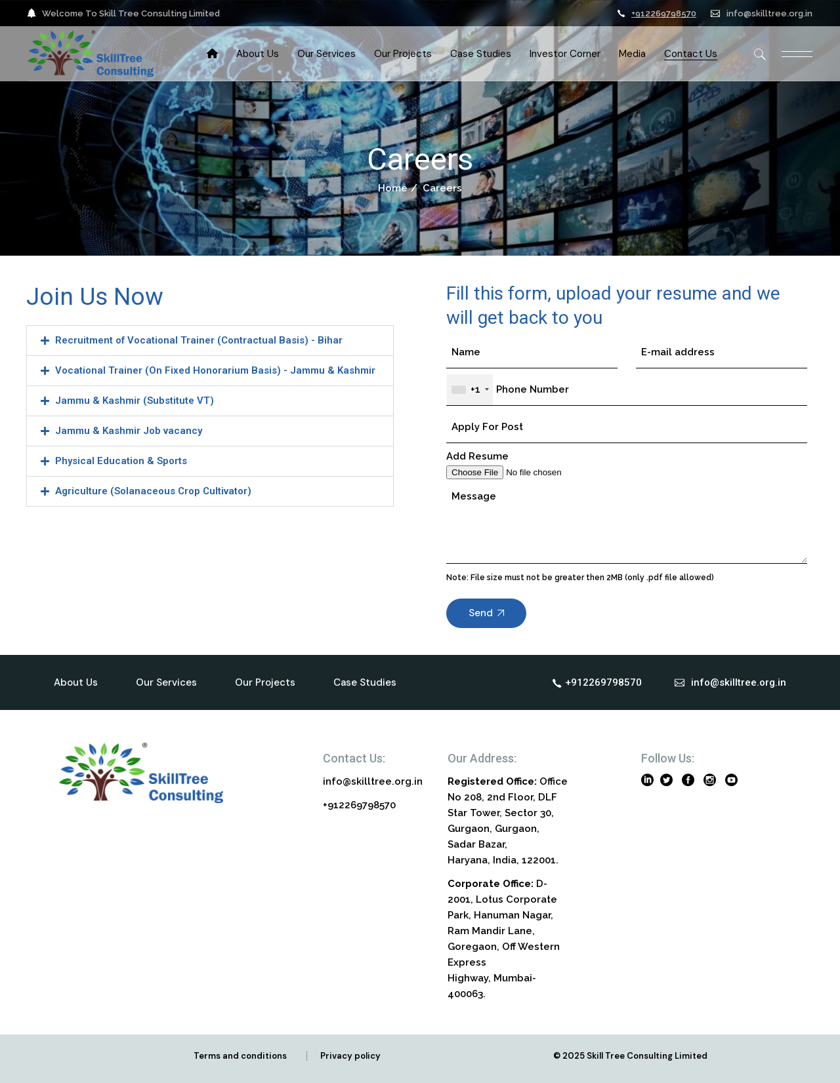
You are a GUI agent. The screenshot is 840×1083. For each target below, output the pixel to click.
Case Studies (364, 682)
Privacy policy (350, 1055)
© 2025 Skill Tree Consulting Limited (630, 1055)
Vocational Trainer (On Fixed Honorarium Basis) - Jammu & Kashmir (215, 370)
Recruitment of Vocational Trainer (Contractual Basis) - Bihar (199, 340)
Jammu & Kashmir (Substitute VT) (134, 400)
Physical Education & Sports (121, 461)
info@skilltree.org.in (769, 13)
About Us (76, 682)
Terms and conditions (240, 1055)
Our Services (166, 682)
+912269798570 (663, 13)
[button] (210, 340)
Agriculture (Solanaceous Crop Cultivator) (153, 491)
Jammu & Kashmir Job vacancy (128, 431)
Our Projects (265, 682)
